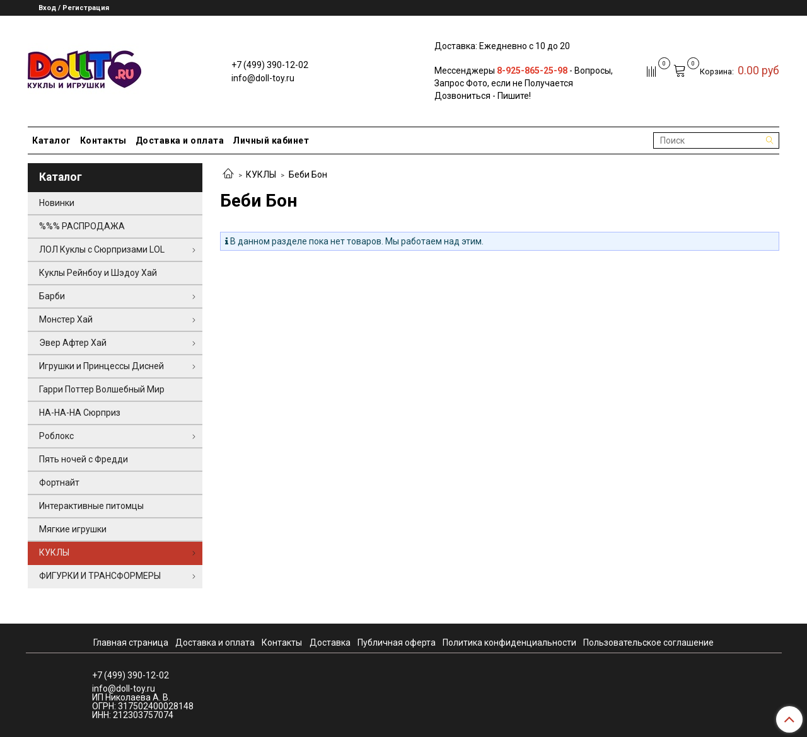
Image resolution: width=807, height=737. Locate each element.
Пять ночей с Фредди (83, 459)
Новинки (56, 203)
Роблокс (56, 436)
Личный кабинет (271, 140)
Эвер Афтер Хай (73, 343)
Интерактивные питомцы (91, 506)
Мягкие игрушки (73, 529)
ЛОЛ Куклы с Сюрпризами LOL (102, 249)
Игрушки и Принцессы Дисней (101, 366)
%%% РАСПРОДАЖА (82, 226)
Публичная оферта (396, 642)
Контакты (103, 140)
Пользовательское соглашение (648, 642)
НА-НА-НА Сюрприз (79, 413)
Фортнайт (59, 482)
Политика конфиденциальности (509, 642)
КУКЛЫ (261, 174)
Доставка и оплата (180, 140)
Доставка (330, 642)
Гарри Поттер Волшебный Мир (102, 389)
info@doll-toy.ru (262, 78)
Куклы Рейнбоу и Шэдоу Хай (98, 273)
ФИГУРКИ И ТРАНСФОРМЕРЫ (100, 576)
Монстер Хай (66, 319)
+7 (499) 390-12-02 (269, 65)
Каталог (51, 140)
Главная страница (130, 642)
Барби (52, 296)
